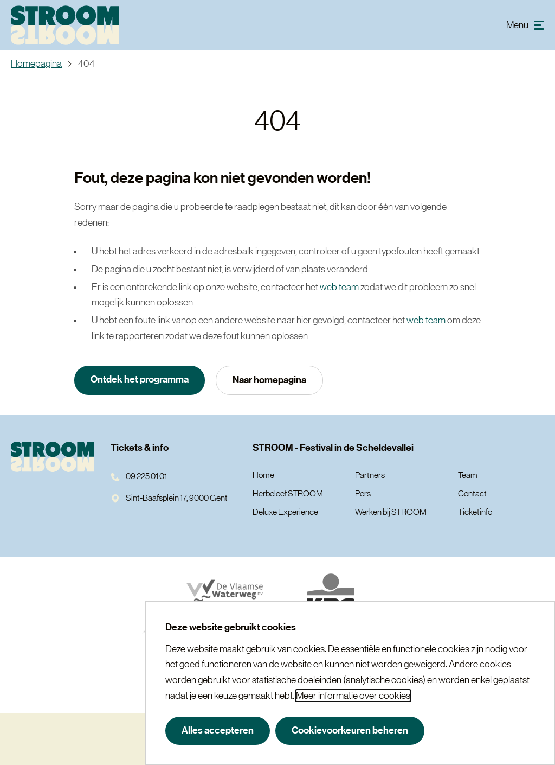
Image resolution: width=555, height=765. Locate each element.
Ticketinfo (475, 512)
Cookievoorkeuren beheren (350, 730)
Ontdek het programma (140, 379)
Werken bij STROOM (391, 512)
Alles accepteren (218, 730)
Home (263, 475)
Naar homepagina (269, 380)
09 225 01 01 (139, 476)
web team (339, 287)
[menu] (525, 25)
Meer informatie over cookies (353, 695)
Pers (363, 493)
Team (467, 475)
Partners (370, 475)
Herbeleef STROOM (288, 493)
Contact (472, 493)
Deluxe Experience (285, 512)
